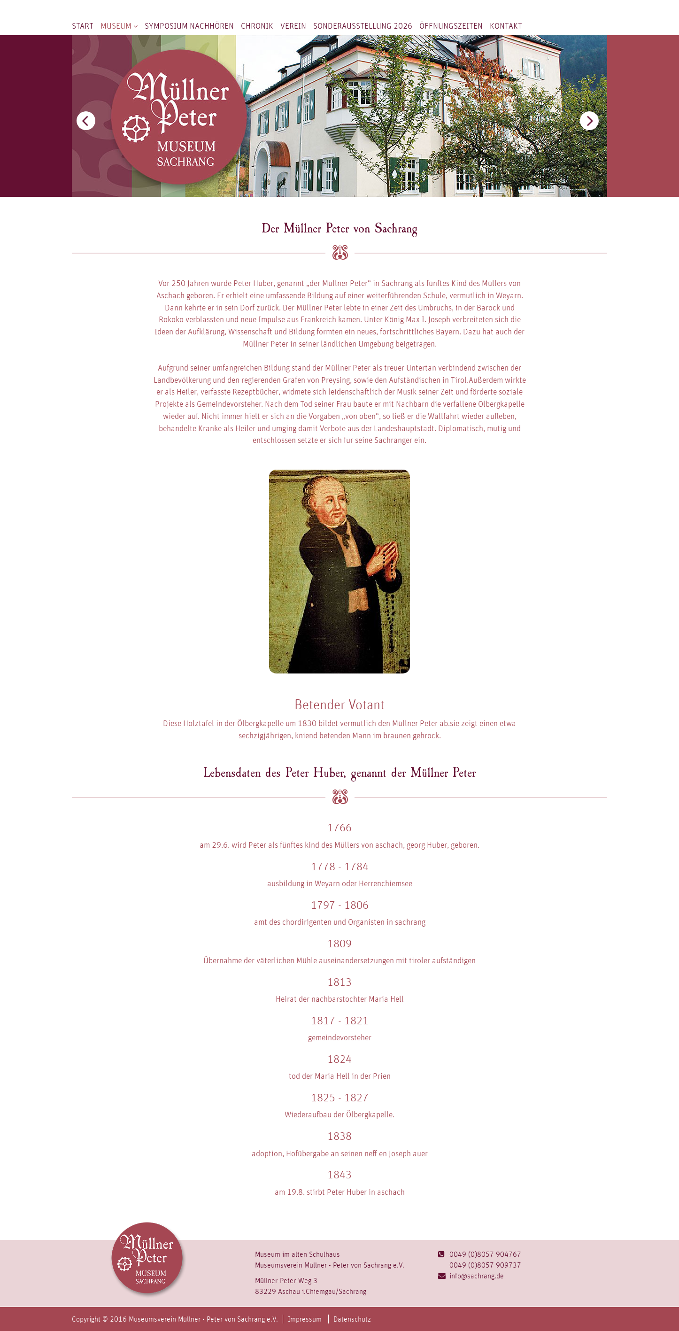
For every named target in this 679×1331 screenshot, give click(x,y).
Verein (293, 26)
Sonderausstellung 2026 (362, 26)
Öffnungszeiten (451, 26)
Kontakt (506, 26)
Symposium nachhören (189, 26)
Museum (119, 26)
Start (82, 26)
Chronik (257, 26)
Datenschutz (352, 1319)
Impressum (305, 1319)
